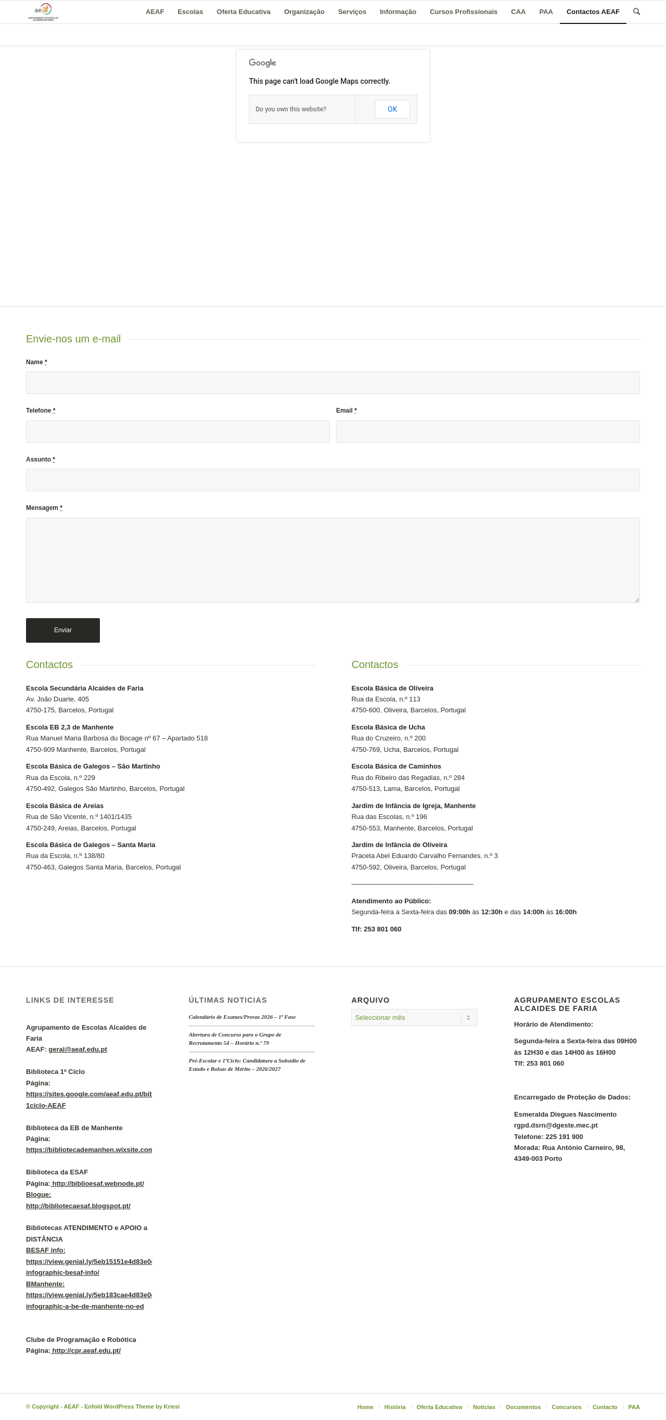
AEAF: (66, 1049)
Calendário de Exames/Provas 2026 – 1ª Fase (242, 1017)
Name (36, 362)
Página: (125, 1094)
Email (346, 410)
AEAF (71, 1406)
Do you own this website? (291, 109)
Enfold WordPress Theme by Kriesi (132, 1406)
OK (392, 109)
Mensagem (44, 507)
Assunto (40, 459)
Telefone (40, 410)
